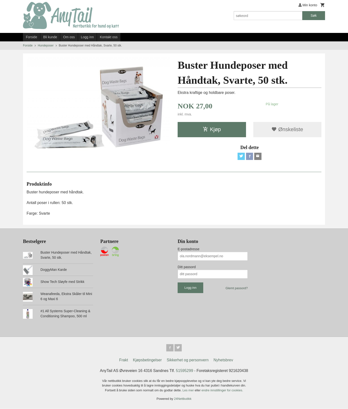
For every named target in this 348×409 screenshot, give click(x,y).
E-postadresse (188, 249)
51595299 (184, 371)
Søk (314, 15)
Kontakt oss (108, 37)
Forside (31, 37)
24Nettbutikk (182, 399)
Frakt (123, 360)
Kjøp (212, 129)
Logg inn (87, 37)
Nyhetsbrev (223, 360)
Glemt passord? (236, 288)
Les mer (188, 391)
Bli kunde (50, 37)
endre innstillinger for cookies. (222, 391)
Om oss (69, 37)
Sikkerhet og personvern (188, 360)
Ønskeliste (287, 129)
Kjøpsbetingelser (147, 360)
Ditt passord (187, 267)
